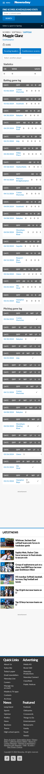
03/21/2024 (9, 301)
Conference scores (31, 51)
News (6, 721)
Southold (20, 103)
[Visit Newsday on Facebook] (6, 758)
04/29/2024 (9, 128)
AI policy (31, 745)
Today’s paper (9, 671)
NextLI (26, 735)
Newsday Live (9, 678)
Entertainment (29, 721)
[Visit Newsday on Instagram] (19, 758)
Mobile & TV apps (11, 691)
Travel (25, 732)
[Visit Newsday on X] (13, 758)
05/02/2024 (9, 103)
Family (26, 728)
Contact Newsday (10, 743)
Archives (7, 699)
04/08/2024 (9, 218)
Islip (17, 141)
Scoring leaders (11, 51)
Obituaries (27, 710)
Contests (7, 695)
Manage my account (8, 687)
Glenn (18, 274)
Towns (6, 728)
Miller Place (18, 154)
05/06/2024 (9, 91)
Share (7, 45)
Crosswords (28, 714)
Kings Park (18, 128)
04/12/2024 (9, 260)
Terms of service (10, 740)
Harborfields (21, 167)
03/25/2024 (9, 287)
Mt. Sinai (18, 287)
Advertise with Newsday (13, 745)
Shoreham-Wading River (20, 232)
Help (24, 745)
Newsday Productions (28, 672)
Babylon (19, 115)
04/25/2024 (9, 141)
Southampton (8, 39)
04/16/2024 (9, 179)
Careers (7, 682)
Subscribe (8, 668)
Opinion (7, 714)
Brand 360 (27, 668)
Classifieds (27, 681)
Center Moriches (20, 90)
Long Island (8, 707)
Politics (7, 717)
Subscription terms (24, 740)
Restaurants (28, 725)
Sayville (19, 246)
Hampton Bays (20, 301)
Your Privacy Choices (14, 747)
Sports (6, 710)
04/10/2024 (9, 246)
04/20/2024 (9, 154)
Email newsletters (11, 675)
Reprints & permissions (26, 743)
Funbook (27, 707)
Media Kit (27, 664)
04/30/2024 (9, 115)
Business (7, 725)
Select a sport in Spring (12, 26)
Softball (16, 32)
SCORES (6, 32)
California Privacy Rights (18, 742)
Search (9, 18)
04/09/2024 (9, 206)
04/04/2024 (9, 232)
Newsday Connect (31, 677)
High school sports (11, 732)
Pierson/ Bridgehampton (22, 179)
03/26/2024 (9, 274)
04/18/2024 (9, 167)
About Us (8, 664)
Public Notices (29, 684)
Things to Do (28, 717)
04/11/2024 (9, 193)
